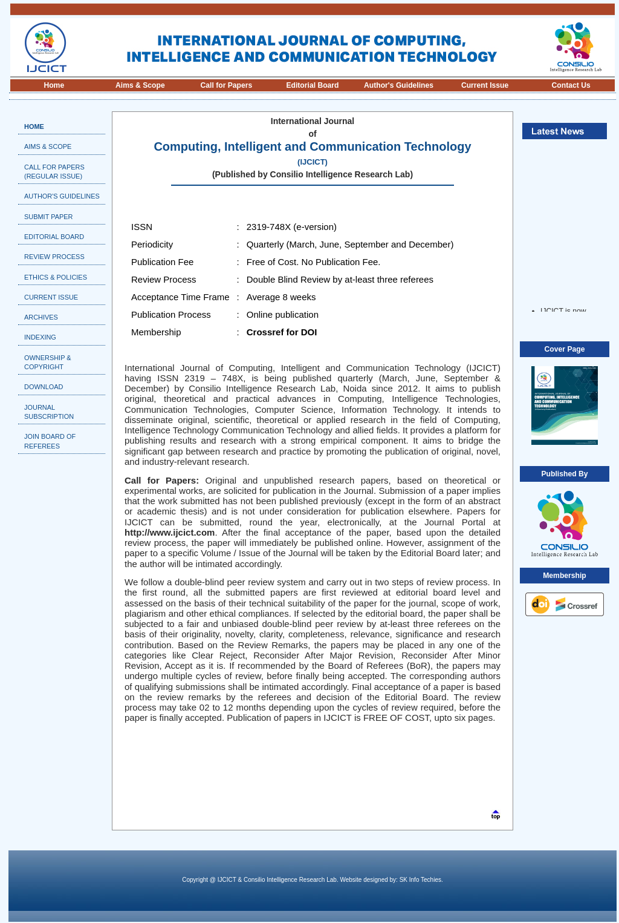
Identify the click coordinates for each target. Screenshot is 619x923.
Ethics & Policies (55, 277)
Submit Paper (48, 216)
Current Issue (484, 85)
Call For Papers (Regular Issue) (54, 171)
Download (43, 386)
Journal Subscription (49, 412)
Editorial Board (312, 85)
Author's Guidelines (398, 85)
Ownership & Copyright (47, 362)
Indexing (40, 337)
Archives (41, 317)
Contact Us (571, 85)
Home (54, 85)
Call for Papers (227, 85)
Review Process (54, 256)
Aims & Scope (140, 85)
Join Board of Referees (50, 441)
